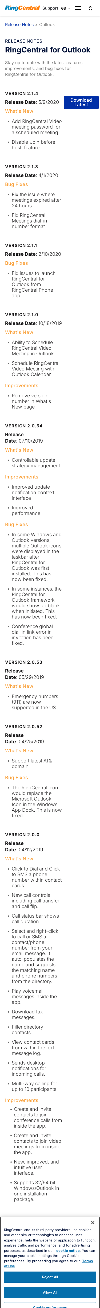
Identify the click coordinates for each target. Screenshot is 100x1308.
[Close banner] (93, 1233)
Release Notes (19, 24)
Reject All (50, 1287)
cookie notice (68, 1261)
